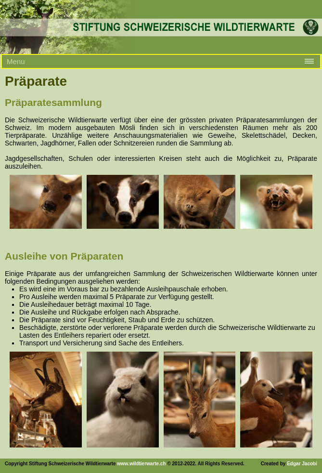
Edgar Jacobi (302, 463)
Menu (16, 61)
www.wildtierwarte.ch (141, 463)
